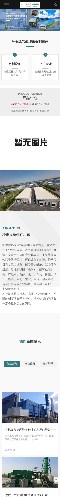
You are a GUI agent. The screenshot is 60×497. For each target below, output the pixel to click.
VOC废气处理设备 (20, 104)
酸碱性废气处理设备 (39, 104)
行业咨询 (12, 363)
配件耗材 (44, 111)
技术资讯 (48, 363)
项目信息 (30, 363)
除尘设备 (34, 111)
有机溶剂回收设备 (20, 111)
